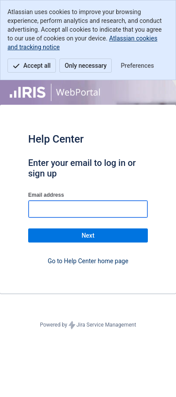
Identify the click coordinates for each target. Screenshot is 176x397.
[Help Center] (55, 92)
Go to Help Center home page (88, 261)
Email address (46, 195)
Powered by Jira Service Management (88, 325)
